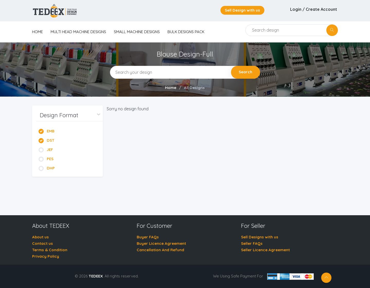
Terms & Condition (49, 249)
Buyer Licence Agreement (161, 243)
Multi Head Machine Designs (78, 31)
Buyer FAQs (148, 237)
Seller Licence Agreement (265, 249)
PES (46, 158)
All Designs (194, 87)
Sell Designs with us (259, 237)
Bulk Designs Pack (186, 31)
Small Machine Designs (137, 31)
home (37, 31)
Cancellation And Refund (160, 249)
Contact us (42, 243)
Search (245, 71)
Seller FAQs (252, 243)
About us (40, 237)
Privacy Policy (45, 256)
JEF (46, 149)
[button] (69, 115)
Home (170, 87)
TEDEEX (96, 276)
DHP (47, 168)
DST (46, 140)
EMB (46, 131)
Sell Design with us (242, 10)
